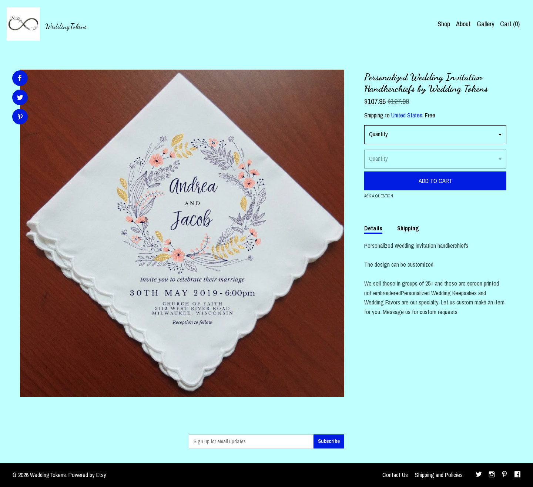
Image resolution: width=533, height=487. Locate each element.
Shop (444, 24)
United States (406, 115)
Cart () (510, 24)
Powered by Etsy (87, 475)
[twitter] (479, 475)
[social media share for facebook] (20, 78)
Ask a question (378, 196)
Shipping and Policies (439, 475)
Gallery (485, 24)
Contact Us (395, 475)
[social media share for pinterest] (20, 117)
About (463, 24)
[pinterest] (504, 475)
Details (373, 228)
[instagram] (492, 475)
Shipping (408, 228)
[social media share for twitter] (20, 98)
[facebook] (517, 475)
